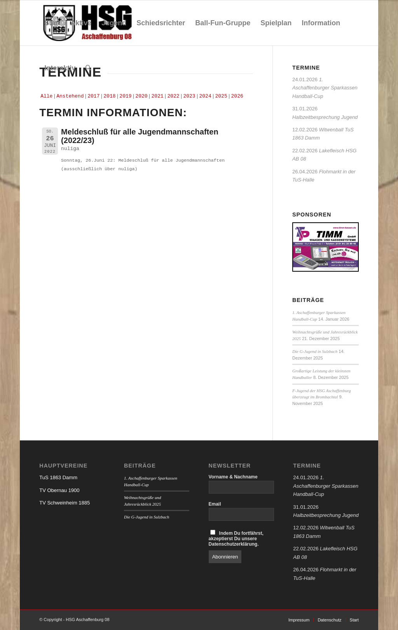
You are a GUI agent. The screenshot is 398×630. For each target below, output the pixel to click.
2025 (221, 96)
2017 (93, 96)
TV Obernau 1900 (59, 490)
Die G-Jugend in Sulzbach (314, 351)
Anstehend (70, 96)
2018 (109, 96)
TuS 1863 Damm (58, 477)
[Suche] (88, 68)
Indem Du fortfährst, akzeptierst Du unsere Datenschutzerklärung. (236, 538)
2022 (173, 96)
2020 (141, 96)
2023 (189, 96)
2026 (237, 96)
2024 (205, 96)
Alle (46, 96)
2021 (157, 96)
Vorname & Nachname (233, 477)
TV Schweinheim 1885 (64, 503)
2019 (125, 96)
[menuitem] (52, 22)
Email (215, 504)
